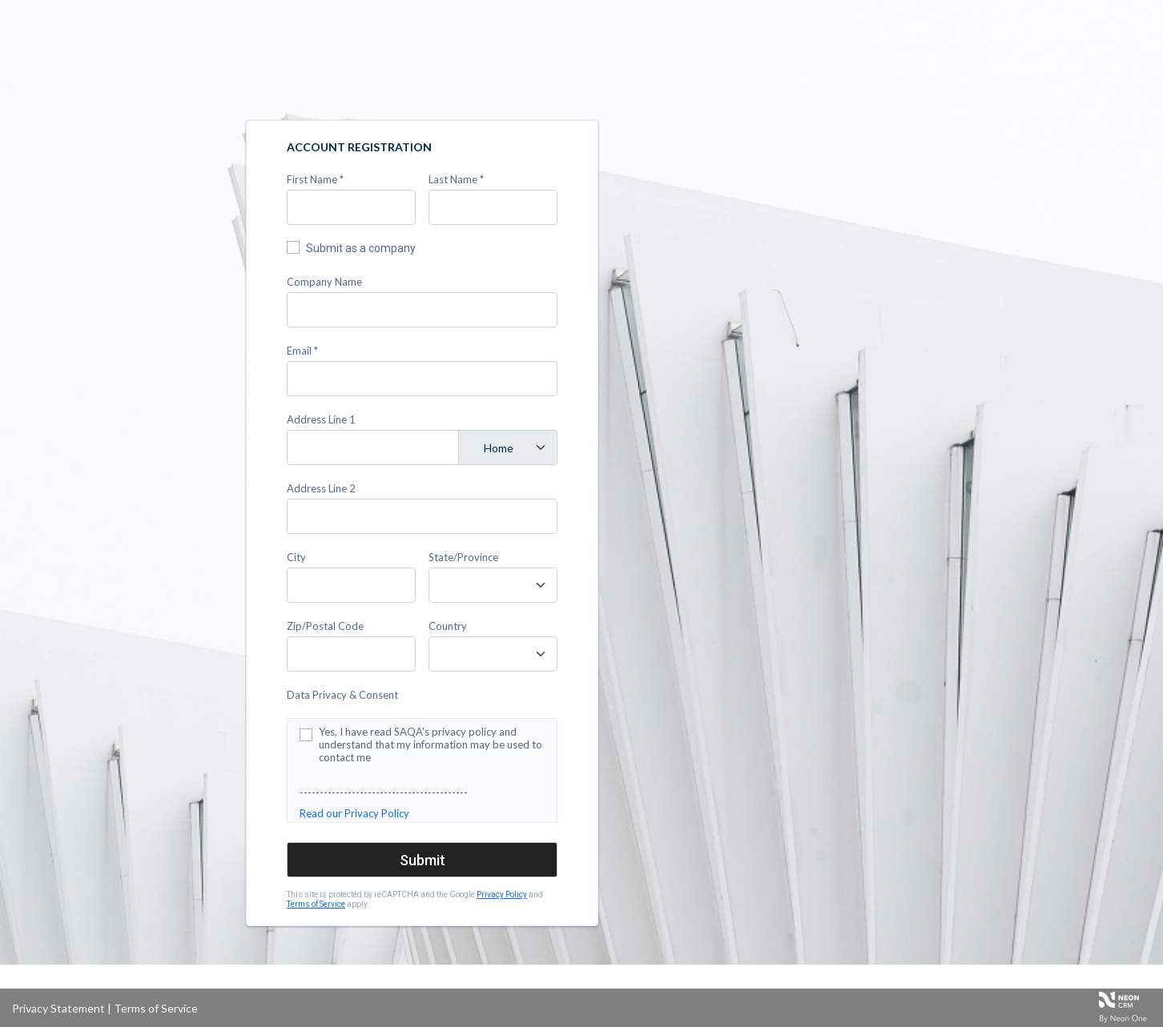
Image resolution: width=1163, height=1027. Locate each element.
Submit (422, 860)
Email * (302, 350)
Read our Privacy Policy (354, 813)
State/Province (463, 557)
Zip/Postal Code (325, 626)
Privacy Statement (58, 1008)
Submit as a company (361, 248)
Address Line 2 (321, 488)
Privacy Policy (502, 894)
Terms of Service (316, 904)
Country (448, 626)
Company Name (324, 281)
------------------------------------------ (384, 792)
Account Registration (359, 147)
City (296, 557)
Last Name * (456, 179)
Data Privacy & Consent (342, 694)
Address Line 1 (321, 419)
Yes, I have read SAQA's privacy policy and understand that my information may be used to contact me (430, 744)
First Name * (315, 179)
